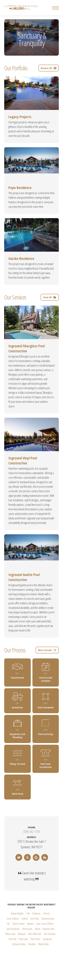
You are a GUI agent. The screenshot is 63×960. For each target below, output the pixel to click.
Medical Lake (48, 929)
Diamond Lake (47, 918)
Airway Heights (17, 913)
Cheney (46, 913)
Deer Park (34, 918)
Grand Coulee (18, 923)
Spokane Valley (19, 944)
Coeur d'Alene (12, 918)
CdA (27, 913)
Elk (8, 923)
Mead (37, 929)
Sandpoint (47, 939)
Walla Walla (43, 944)
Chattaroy (36, 913)
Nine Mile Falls (34, 934)
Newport (22, 934)
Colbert (24, 918)
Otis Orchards (49, 934)
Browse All (48, 68)
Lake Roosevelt (12, 929)
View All (49, 297)
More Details (47, 650)
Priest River (35, 939)
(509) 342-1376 (31, 831)
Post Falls (12, 939)
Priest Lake (23, 939)
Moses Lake (10, 934)
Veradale (32, 944)
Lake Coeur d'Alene (44, 923)
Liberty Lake (27, 929)
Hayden (30, 923)
